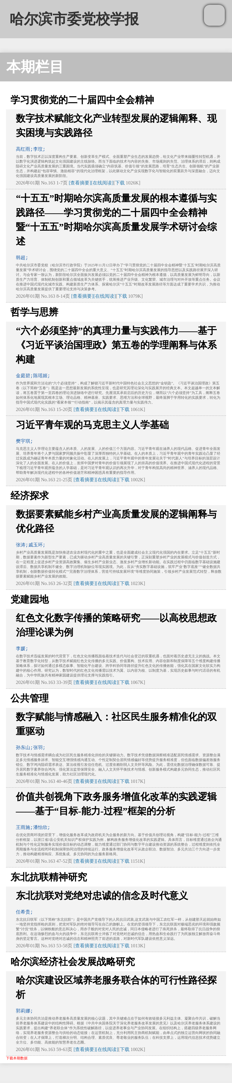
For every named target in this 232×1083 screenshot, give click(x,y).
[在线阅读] (102, 182)
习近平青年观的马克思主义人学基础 (92, 424)
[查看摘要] (80, 182)
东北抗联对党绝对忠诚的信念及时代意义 (102, 895)
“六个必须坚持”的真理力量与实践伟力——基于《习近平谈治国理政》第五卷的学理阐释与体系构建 (116, 345)
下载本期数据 (17, 1058)
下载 (120, 182)
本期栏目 (35, 67)
